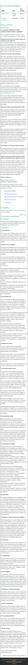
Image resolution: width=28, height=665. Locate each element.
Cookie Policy (7, 202)
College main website (6, 188)
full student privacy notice (10, 210)
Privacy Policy (9, 661)
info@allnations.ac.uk (10, 180)
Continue (14, 663)
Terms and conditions (17, 661)
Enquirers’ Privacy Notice (10, 194)
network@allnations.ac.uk (7, 93)
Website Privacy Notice (10, 199)
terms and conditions (11, 655)
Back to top (23, 215)
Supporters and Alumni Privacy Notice (14, 196)
